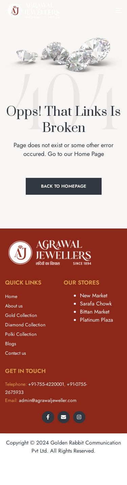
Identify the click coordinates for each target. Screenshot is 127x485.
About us (14, 305)
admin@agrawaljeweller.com (48, 400)
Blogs (10, 343)
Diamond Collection (25, 324)
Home (11, 296)
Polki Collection (21, 334)
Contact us (15, 353)
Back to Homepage (63, 186)
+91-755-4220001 (46, 384)
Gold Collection (21, 315)
